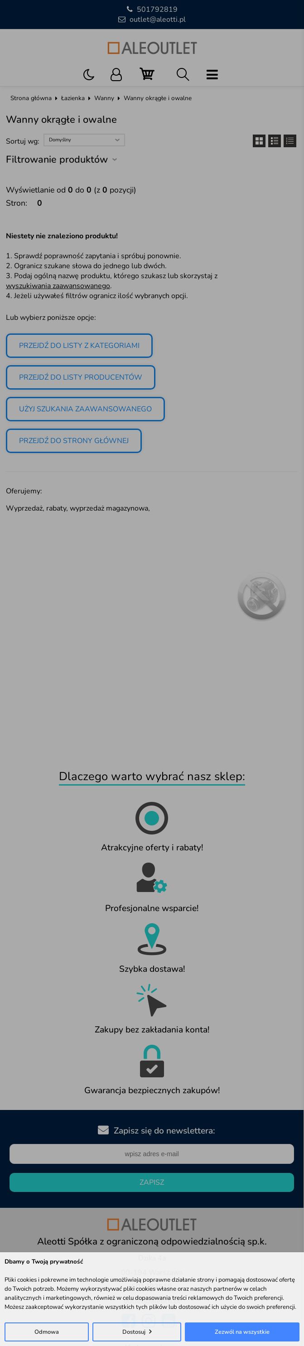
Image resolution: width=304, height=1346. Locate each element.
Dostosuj (133, 1332)
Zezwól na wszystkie (242, 1332)
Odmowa (46, 1332)
